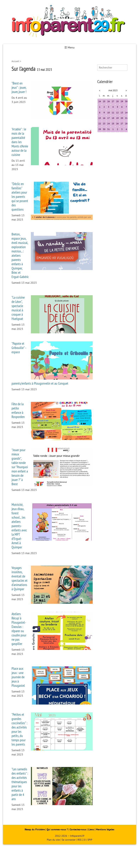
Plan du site (53, 839)
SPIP (90, 839)
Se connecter (69, 839)
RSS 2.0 (82, 839)
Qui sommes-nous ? (58, 829)
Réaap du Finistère (35, 829)
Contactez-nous (78, 829)
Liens (91, 829)
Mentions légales (105, 829)
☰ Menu (69, 47)
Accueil (15, 61)
